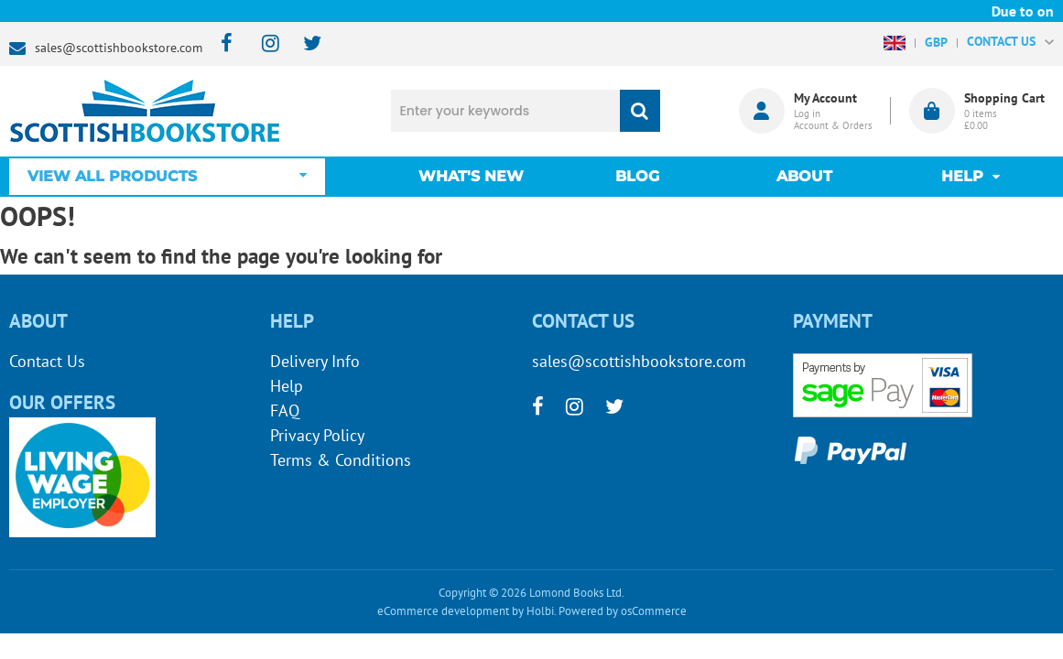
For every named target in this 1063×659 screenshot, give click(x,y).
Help (286, 385)
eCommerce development (443, 611)
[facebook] (221, 44)
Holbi (540, 611)
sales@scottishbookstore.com (118, 47)
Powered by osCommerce (623, 611)
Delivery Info (315, 361)
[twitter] (303, 44)
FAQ (284, 410)
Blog (637, 176)
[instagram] (262, 44)
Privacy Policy (317, 435)
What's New (471, 176)
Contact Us (47, 361)
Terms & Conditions (340, 459)
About (804, 176)
